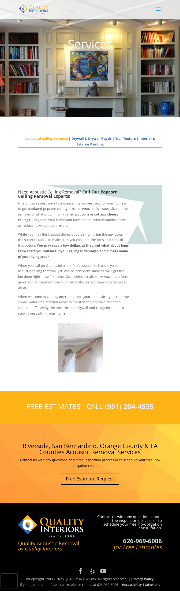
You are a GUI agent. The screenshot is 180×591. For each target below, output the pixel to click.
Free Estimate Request (90, 479)
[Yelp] (92, 571)
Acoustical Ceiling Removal (46, 138)
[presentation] (9, 581)
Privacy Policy (142, 579)
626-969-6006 (142, 541)
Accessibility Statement (141, 584)
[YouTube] (103, 571)
